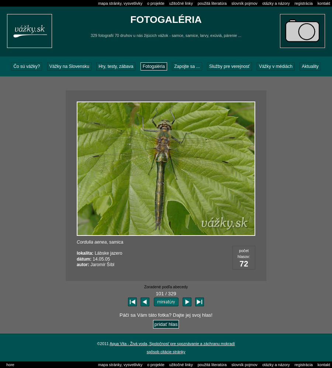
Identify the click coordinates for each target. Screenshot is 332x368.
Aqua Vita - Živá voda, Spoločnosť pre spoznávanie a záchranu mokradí (172, 343)
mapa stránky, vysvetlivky (120, 3)
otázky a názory (276, 3)
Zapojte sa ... (187, 66)
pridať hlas (166, 324)
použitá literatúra (212, 3)
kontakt (324, 3)
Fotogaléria (154, 66)
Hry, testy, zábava (115, 66)
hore (10, 364)
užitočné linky (181, 3)
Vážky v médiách (276, 66)
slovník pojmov (244, 3)
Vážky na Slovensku (69, 66)
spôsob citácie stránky (166, 352)
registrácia (304, 3)
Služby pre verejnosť (229, 66)
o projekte (156, 3)
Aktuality (310, 66)
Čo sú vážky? (26, 66)
